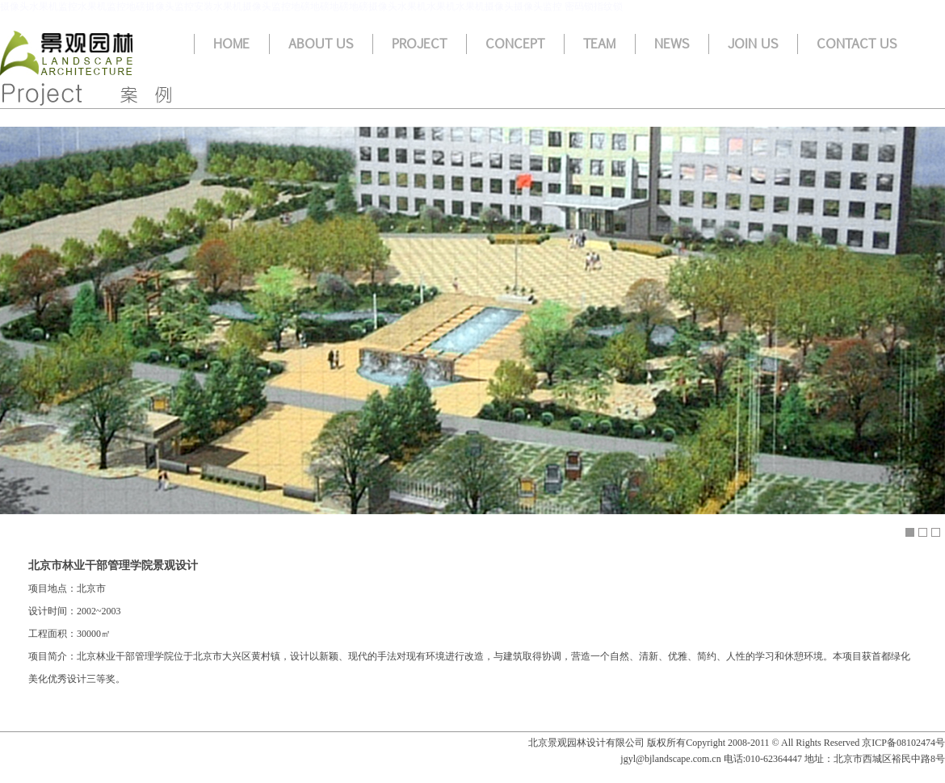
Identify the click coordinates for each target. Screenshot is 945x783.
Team (599, 43)
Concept (514, 43)
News (671, 43)
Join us (753, 43)
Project (419, 43)
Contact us (857, 43)
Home (231, 43)
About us (320, 43)
